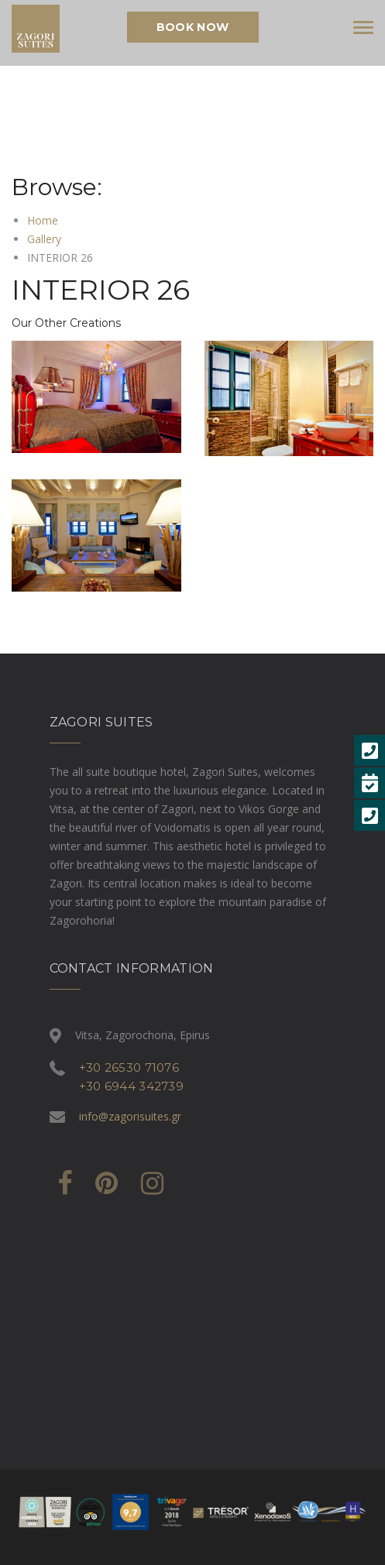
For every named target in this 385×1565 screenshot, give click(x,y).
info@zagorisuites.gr (130, 1116)
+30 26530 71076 (129, 1067)
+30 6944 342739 (131, 1086)
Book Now (192, 27)
